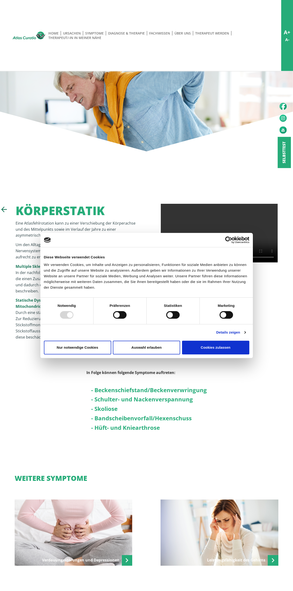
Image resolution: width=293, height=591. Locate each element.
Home (53, 33)
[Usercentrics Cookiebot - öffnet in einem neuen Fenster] (228, 239)
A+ (287, 32)
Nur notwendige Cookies (77, 347)
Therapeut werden (212, 33)
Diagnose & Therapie (126, 33)
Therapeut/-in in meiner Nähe (74, 37)
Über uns (182, 33)
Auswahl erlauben (146, 347)
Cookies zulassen (215, 347)
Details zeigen (228, 332)
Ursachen (72, 33)
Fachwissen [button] (159, 33)
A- (287, 39)
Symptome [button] (94, 33)
